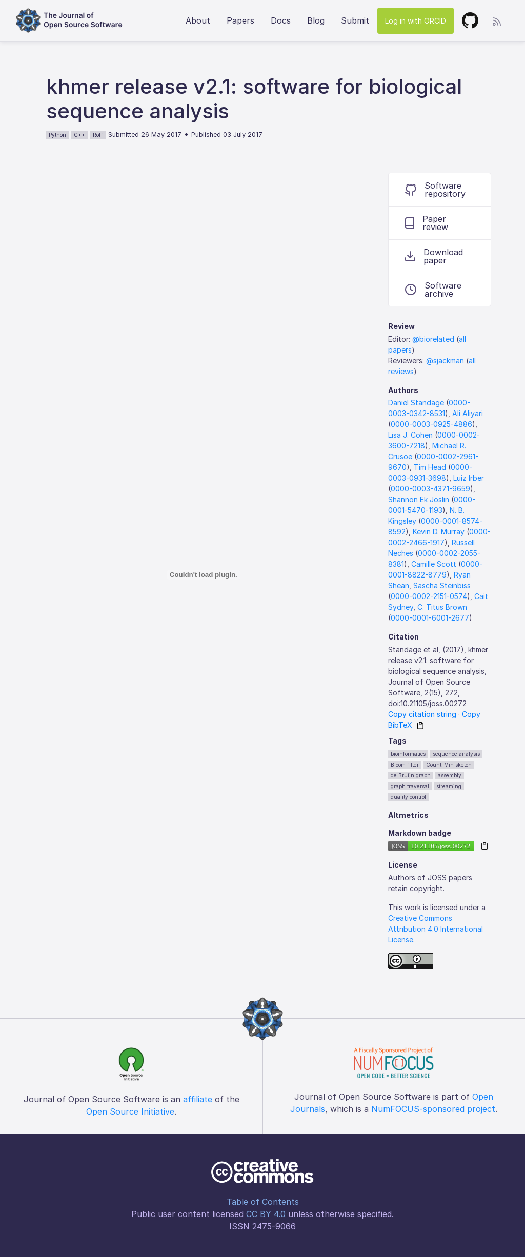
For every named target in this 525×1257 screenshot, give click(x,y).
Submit (355, 20)
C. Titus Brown (442, 607)
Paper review (426, 223)
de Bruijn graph (411, 775)
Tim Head (430, 467)
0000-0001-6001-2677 (430, 617)
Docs (281, 20)
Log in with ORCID (415, 20)
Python (57, 135)
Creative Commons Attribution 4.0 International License (435, 929)
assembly (449, 775)
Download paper (434, 256)
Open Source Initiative (130, 1111)
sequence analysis (456, 754)
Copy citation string (422, 714)
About (198, 20)
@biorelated (433, 339)
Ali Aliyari (467, 413)
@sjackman (445, 360)
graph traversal (410, 786)
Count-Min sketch (449, 764)
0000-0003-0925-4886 (431, 424)
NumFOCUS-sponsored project (433, 1109)
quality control (408, 797)
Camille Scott (433, 564)
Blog (316, 20)
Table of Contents (263, 1202)
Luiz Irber (468, 477)
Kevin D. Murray (439, 531)
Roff (98, 135)
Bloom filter (405, 764)
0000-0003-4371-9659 (430, 488)
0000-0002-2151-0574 (429, 596)
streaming (448, 786)
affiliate (197, 1099)
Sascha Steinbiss (442, 585)
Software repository (435, 189)
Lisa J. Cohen (410, 434)
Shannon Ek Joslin (418, 499)
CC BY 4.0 (266, 1214)
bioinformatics (408, 754)
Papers (240, 20)
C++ (79, 135)
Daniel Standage (416, 402)
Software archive (433, 289)
